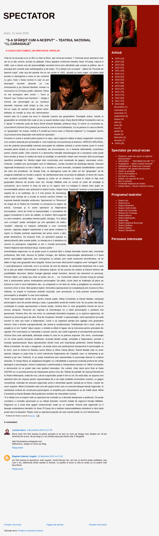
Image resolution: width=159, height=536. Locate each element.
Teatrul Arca (124, 203)
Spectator (29, 16)
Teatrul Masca (125, 215)
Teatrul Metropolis (126, 218)
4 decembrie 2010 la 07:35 (39, 430)
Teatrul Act (123, 200)
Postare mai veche (98, 524)
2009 (117, 143)
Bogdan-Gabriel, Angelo (24, 456)
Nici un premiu (125, 181)
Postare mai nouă (12, 524)
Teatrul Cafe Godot (127, 208)
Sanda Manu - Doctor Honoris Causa (136, 186)
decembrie (119, 107)
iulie (116, 122)
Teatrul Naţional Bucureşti (130, 223)
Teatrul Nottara (125, 225)
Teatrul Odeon (125, 228)
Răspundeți (17, 447)
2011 (117, 101)
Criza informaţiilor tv (127, 173)
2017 (117, 82)
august (117, 119)
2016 (117, 86)
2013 (117, 95)
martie (117, 134)
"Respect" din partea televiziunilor (134, 168)
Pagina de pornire (55, 524)
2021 (117, 70)
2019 (117, 76)
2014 (117, 92)
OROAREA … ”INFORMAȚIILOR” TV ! (136, 161)
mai (116, 128)
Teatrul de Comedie (127, 210)
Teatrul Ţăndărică (126, 230)
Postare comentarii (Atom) (30, 530)
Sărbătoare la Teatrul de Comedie (134, 166)
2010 (117, 104)
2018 (117, 79)
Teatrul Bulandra (126, 205)
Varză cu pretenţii (126, 171)
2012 (117, 98)
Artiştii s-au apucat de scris (131, 178)
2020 (117, 73)
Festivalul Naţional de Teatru (131, 183)
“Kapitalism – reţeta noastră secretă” (135, 163)
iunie (116, 125)
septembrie (119, 116)
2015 (117, 89)
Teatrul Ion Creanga (127, 213)
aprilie (117, 131)
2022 (117, 67)
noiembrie (119, 110)
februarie (118, 137)
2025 (117, 58)
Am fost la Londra (126, 176)
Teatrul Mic (123, 220)
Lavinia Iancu (19, 430)
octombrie (119, 113)
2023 (117, 64)
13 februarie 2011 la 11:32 (50, 456)
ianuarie (118, 140)
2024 (117, 61)
